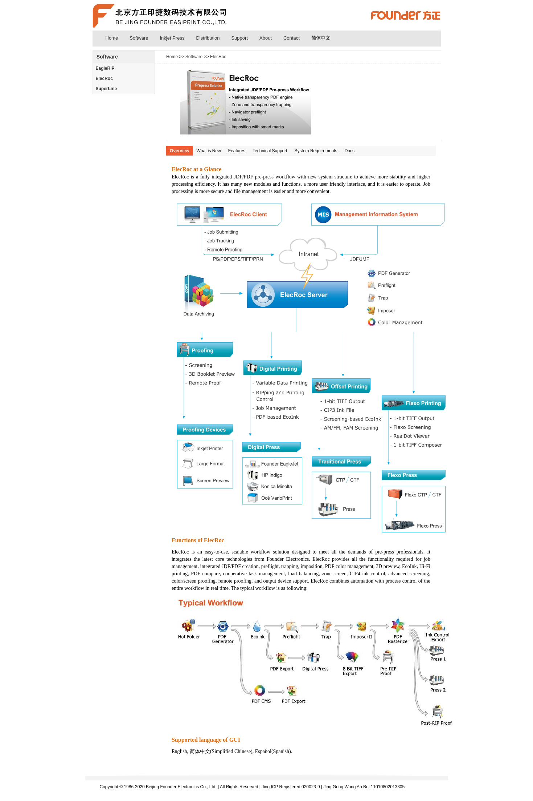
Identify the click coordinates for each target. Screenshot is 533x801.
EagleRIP (105, 68)
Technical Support (270, 150)
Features (236, 150)
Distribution (208, 38)
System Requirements (316, 150)
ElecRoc (104, 78)
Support (239, 38)
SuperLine (106, 88)
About (265, 38)
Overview (179, 150)
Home (112, 38)
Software (139, 38)
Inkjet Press (172, 38)
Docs (349, 150)
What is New (208, 150)
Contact (291, 38)
